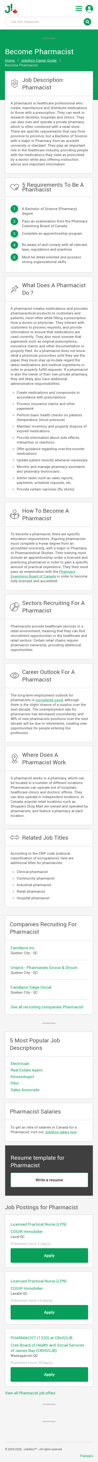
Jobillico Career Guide (39, 60)
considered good (49, 699)
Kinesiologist (22, 1076)
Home (10, 60)
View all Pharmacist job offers (30, 1393)
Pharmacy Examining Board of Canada (43, 573)
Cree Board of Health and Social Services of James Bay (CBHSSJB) (47, 1347)
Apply (49, 1255)
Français (86, 1456)
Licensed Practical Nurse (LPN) (39, 1224)
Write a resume (49, 1180)
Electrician (20, 1063)
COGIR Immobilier (27, 1231)
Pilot (15, 1083)
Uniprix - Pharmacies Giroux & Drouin (44, 967)
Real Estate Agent (27, 1070)
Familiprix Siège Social (31, 987)
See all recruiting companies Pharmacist (47, 1007)
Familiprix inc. (23, 947)
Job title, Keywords (49, 21)
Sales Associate (25, 1089)
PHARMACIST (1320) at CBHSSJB (42, 1337)
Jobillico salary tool (61, 1131)
